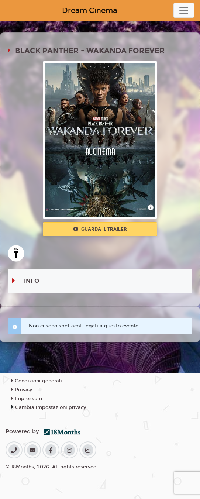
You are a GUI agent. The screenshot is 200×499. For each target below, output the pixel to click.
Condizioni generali (36, 381)
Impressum (26, 399)
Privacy (21, 390)
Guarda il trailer (100, 229)
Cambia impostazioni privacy (50, 407)
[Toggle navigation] (183, 10)
